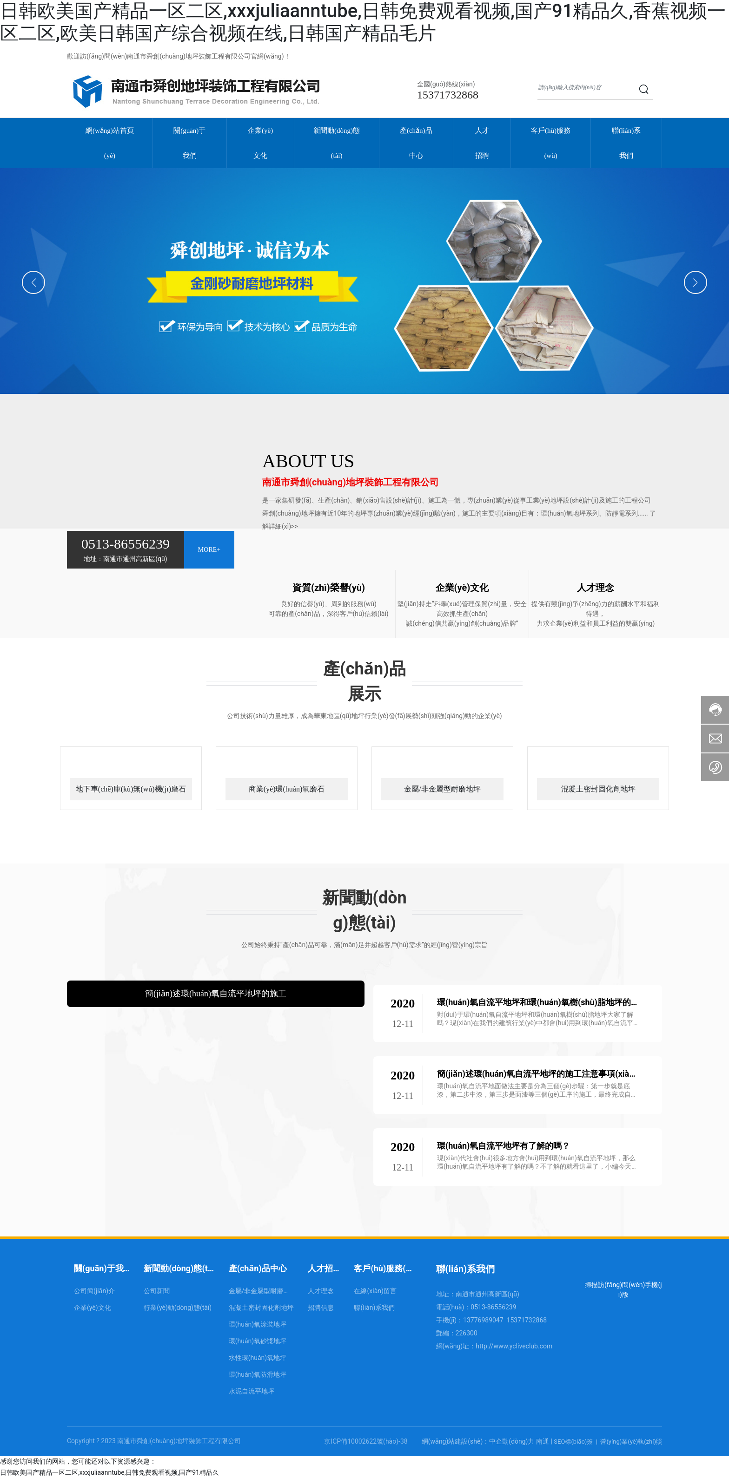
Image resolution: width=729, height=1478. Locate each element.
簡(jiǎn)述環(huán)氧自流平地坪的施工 (215, 993)
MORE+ (209, 549)
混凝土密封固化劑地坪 (598, 789)
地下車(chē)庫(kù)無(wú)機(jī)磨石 (131, 789)
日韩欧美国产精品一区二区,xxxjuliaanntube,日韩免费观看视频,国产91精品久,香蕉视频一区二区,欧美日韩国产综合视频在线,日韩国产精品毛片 (363, 22)
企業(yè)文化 (462, 587)
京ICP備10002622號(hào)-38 (365, 1441)
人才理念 (595, 587)
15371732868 (447, 95)
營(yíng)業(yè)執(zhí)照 (631, 1441)
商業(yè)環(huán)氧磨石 (287, 789)
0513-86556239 (125, 543)
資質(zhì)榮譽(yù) (328, 587)
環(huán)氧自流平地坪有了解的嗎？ (503, 1146)
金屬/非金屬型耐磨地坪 (442, 789)
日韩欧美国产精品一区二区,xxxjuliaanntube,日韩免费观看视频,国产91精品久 (109, 1472)
